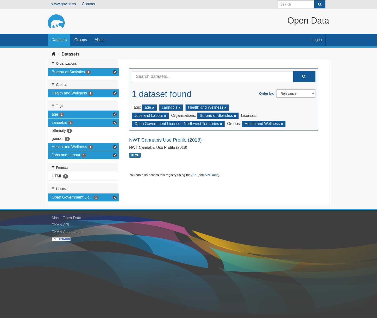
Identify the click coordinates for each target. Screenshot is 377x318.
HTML (135, 155)
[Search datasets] (301, 4)
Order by (266, 93)
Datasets (59, 40)
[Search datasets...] (212, 76)
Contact (88, 4)
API (194, 175)
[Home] (53, 54)
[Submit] (319, 4)
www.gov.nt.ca (63, 4)
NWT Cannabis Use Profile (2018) (165, 140)
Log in (316, 40)
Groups (80, 40)
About (100, 40)
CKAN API (60, 225)
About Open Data (66, 218)
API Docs (211, 175)
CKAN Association (67, 232)
